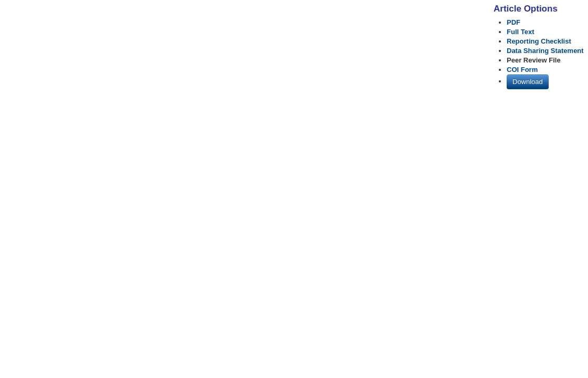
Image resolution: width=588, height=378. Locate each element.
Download (527, 82)
